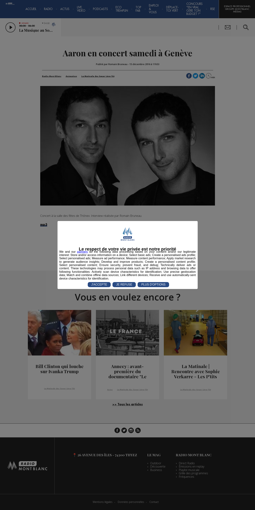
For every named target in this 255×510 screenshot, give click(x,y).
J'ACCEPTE (99, 284)
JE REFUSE (124, 284)
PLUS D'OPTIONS (153, 284)
